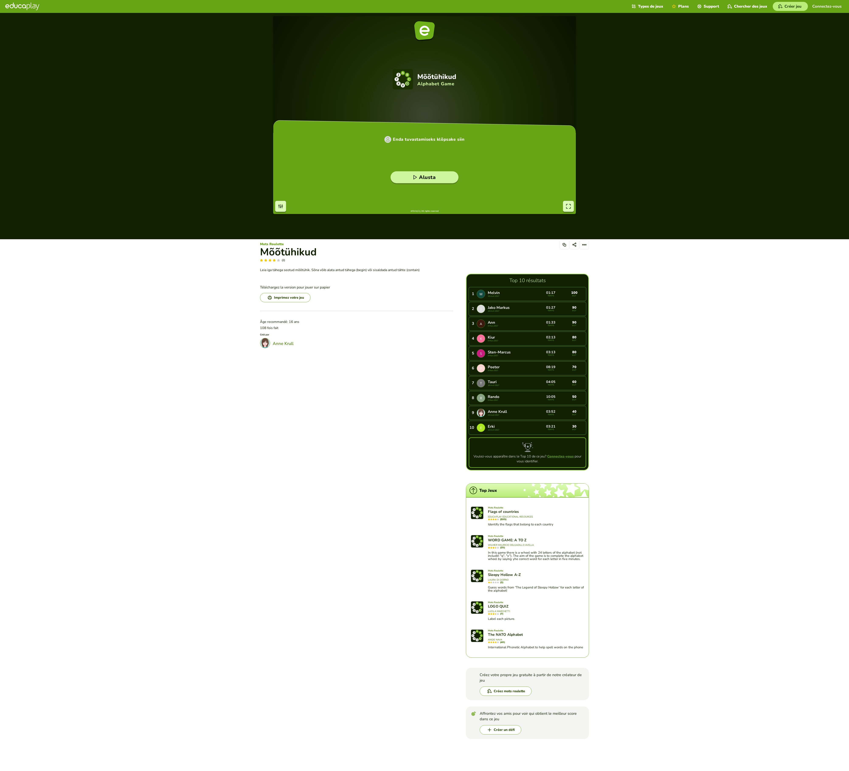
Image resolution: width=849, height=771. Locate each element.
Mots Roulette (272, 244)
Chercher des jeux (747, 6)
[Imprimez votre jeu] (285, 297)
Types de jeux (647, 6)
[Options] (584, 244)
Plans (680, 6)
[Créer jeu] (790, 6)
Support (707, 6)
